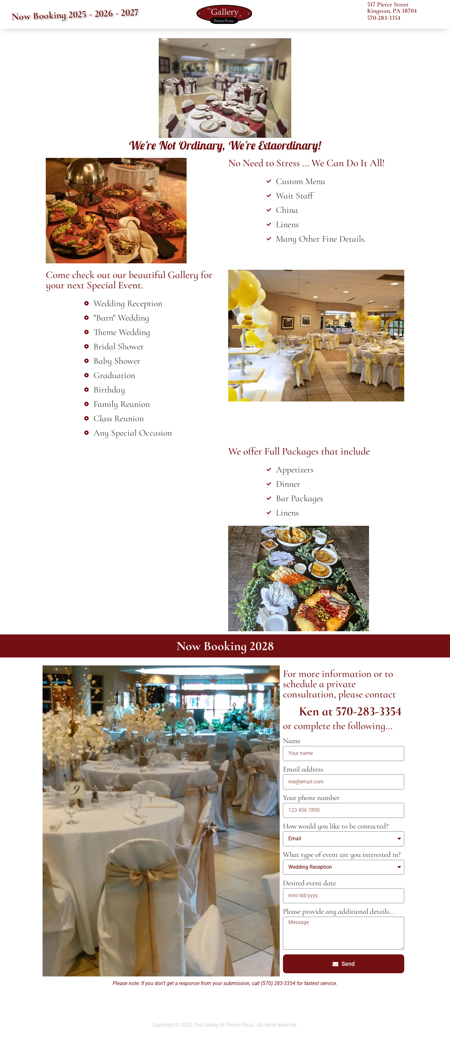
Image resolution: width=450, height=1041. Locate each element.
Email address (303, 770)
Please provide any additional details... (339, 912)
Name (292, 741)
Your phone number (311, 798)
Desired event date (309, 884)
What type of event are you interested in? (342, 855)
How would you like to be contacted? (336, 827)
